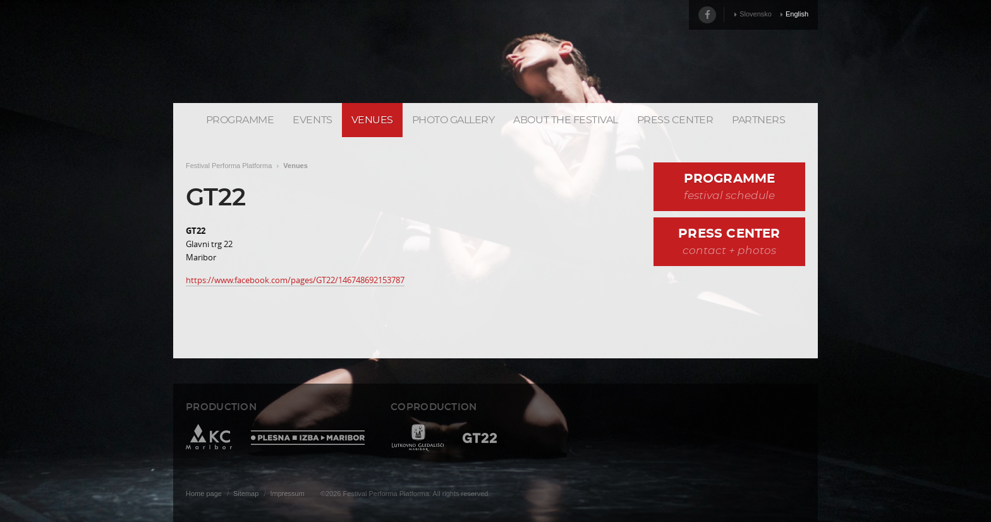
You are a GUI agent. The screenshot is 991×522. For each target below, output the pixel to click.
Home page (204, 493)
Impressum (287, 493)
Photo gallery (453, 120)
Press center (675, 120)
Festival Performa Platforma (229, 165)
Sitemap (245, 493)
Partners (758, 120)
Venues (372, 120)
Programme (240, 120)
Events (312, 120)
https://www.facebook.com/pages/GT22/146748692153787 (295, 280)
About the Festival (565, 120)
